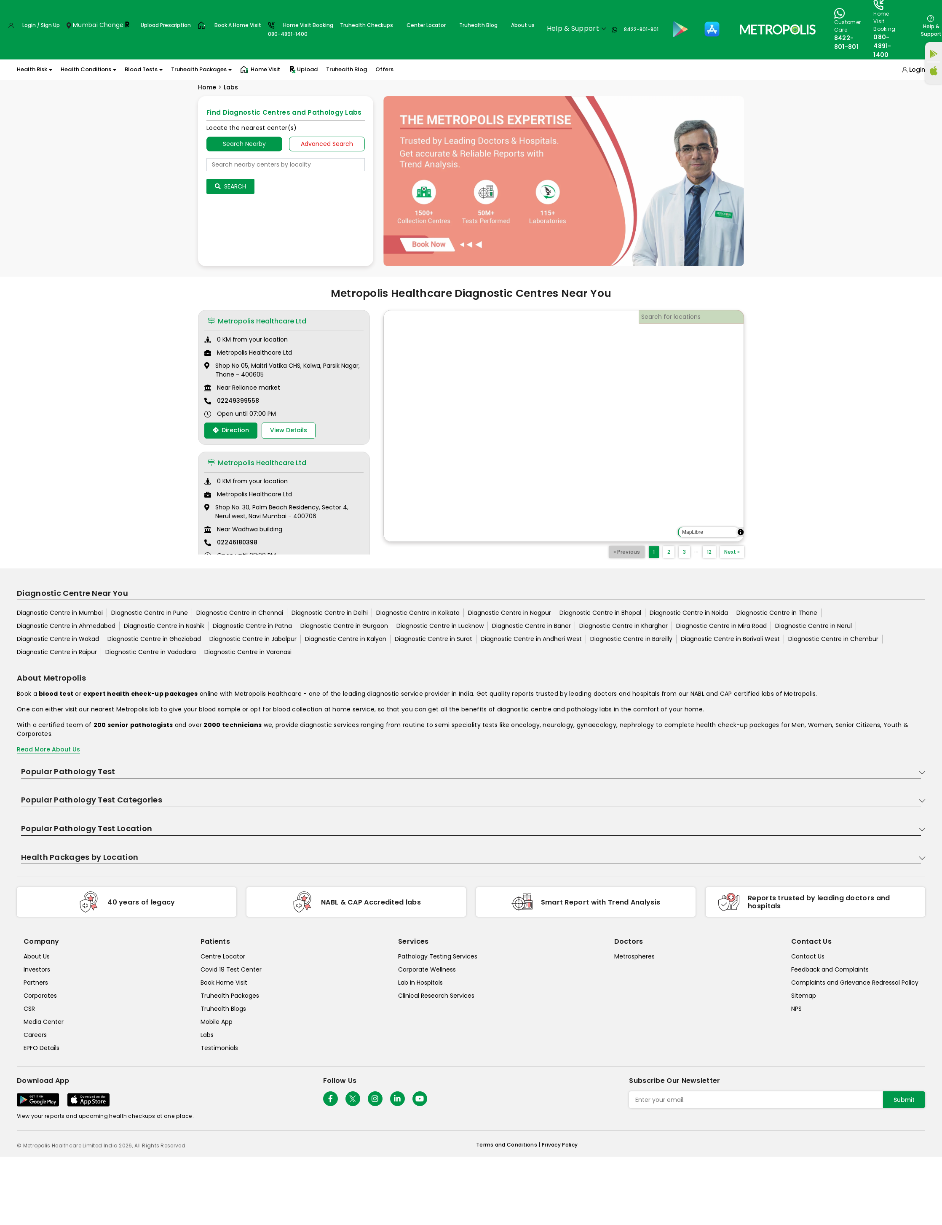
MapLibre (692, 532)
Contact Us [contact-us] (807, 956)
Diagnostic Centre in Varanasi (248, 652)
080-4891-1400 (882, 46)
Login (917, 69)
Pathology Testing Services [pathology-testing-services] (437, 956)
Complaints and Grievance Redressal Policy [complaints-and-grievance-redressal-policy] (854, 982)
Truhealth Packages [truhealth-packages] (230, 995)
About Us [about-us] (37, 956)
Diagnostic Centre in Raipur (57, 652)
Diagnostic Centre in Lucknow (440, 626)
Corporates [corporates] (40, 995)
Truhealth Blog (478, 25)
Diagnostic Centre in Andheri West (531, 639)
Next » (732, 551)
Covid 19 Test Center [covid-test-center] (231, 969)
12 (709, 551)
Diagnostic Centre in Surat (433, 639)
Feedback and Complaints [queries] (830, 969)
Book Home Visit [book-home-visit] (224, 982)
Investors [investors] (37, 969)
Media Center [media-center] (44, 1022)
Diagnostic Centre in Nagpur (509, 612)
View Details (288, 430)
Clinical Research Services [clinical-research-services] (436, 995)
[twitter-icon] (352, 1098)
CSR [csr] (29, 1008)
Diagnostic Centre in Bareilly (631, 639)
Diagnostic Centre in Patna (252, 626)
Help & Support (931, 30)
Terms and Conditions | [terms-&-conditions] (509, 1144)
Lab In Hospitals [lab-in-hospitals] (420, 982)
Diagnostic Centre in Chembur (833, 639)
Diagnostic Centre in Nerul (813, 626)
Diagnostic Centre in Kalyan (345, 639)
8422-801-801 (641, 29)
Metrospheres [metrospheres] (634, 956)
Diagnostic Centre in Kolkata (418, 612)
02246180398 (237, 542)
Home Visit (260, 69)
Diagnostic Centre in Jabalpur (253, 639)
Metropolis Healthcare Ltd (257, 321)
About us (523, 25)
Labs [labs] (207, 1035)
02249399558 (238, 400)
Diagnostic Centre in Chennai (239, 612)
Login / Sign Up (41, 25)
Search (230, 186)
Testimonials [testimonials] (219, 1048)
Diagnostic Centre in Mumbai (60, 612)
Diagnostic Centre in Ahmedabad (66, 626)
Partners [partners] (36, 982)
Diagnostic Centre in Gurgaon (344, 626)
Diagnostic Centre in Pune (149, 612)
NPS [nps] (796, 1008)
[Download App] (38, 1099)
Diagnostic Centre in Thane (776, 612)
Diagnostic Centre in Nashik (164, 626)
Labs (231, 87)
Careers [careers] (35, 1035)
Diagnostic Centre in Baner (531, 626)
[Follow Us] (330, 1098)
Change (111, 25)
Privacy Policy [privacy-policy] (560, 1144)
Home (207, 87)
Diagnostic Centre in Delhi (330, 612)
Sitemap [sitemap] (803, 995)
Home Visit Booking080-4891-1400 (300, 30)
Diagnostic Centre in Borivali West (730, 639)
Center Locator (426, 25)
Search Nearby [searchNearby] (244, 144)
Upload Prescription (166, 25)
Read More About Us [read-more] (48, 749)
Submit (904, 1100)
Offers (384, 69)
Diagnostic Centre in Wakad (58, 639)
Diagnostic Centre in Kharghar (623, 626)
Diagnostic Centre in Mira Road (721, 626)
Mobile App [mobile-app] (217, 1022)
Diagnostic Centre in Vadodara (150, 652)
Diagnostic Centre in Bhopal (600, 612)
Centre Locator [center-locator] (223, 956)
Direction (231, 430)
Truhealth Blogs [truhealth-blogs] (223, 1008)
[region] (564, 425)
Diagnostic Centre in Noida (689, 612)
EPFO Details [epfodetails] (41, 1048)
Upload (303, 69)
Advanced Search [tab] (327, 144)
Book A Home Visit (237, 25)
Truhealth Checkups (366, 25)
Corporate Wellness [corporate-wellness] (427, 969)
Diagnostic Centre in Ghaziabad (154, 639)
